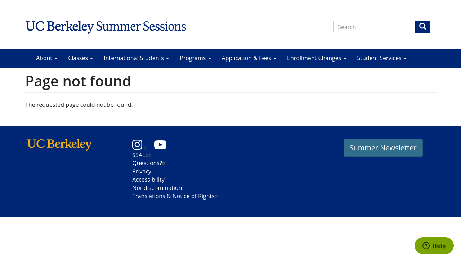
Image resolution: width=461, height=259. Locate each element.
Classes (80, 58)
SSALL (142, 155)
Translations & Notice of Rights (176, 196)
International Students (136, 58)
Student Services (382, 58)
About (46, 58)
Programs (195, 58)
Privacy (141, 171)
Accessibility (148, 179)
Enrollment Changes (316, 58)
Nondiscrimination (157, 188)
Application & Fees (249, 58)
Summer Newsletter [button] (383, 148)
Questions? (149, 163)
